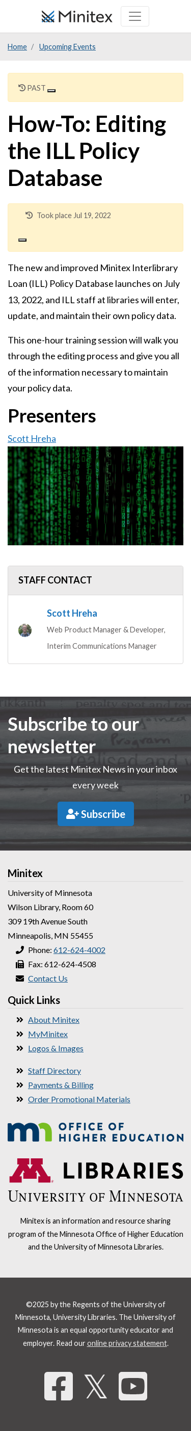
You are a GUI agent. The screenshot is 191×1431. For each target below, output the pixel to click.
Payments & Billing (61, 1085)
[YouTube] (133, 1386)
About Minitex (53, 1019)
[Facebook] (58, 1386)
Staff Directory (54, 1070)
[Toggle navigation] (135, 16)
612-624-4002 (79, 950)
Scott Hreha (32, 438)
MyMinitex (48, 1034)
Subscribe (95, 814)
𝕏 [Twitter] (96, 1386)
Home (17, 46)
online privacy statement (127, 1343)
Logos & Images (56, 1048)
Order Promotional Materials (79, 1099)
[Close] (51, 90)
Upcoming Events (67, 46)
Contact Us (48, 978)
